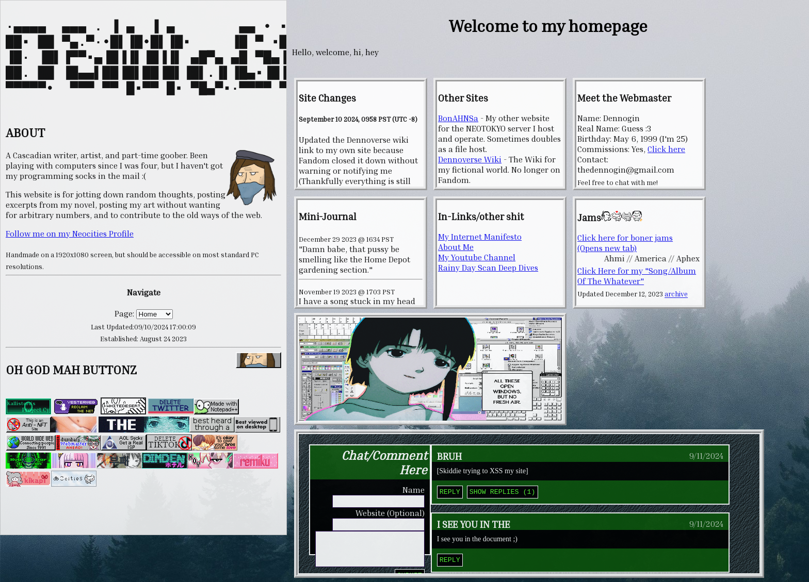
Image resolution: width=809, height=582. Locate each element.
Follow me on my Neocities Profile (70, 252)
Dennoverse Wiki (469, 159)
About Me (456, 247)
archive (676, 294)
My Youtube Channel (476, 257)
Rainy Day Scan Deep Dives (488, 267)
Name (413, 490)
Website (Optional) (390, 513)
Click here (666, 149)
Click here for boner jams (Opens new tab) (625, 242)
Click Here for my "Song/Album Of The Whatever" (636, 275)
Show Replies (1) (503, 492)
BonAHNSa (458, 118)
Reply (450, 492)
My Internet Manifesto (480, 236)
